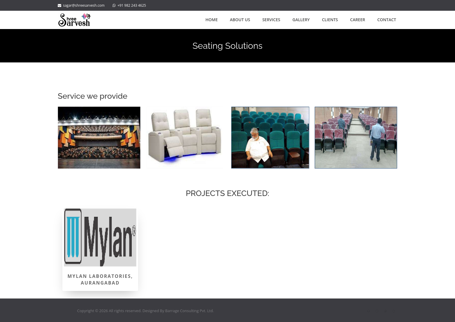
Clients (330, 19)
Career (357, 19)
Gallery (301, 19)
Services (271, 19)
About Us (240, 19)
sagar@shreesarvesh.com (81, 5)
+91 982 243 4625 (132, 5)
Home (211, 19)
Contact (386, 19)
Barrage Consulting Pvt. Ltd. (196, 310)
